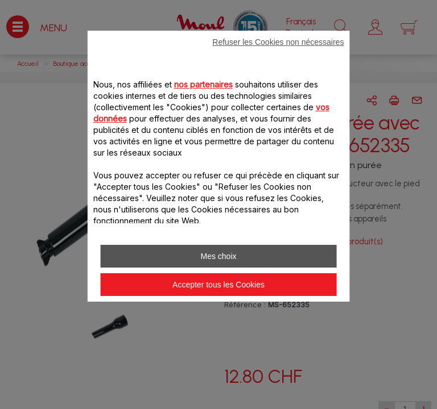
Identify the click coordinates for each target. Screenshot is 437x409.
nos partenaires (203, 84)
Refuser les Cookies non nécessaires (278, 42)
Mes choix (218, 256)
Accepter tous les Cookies (218, 284)
